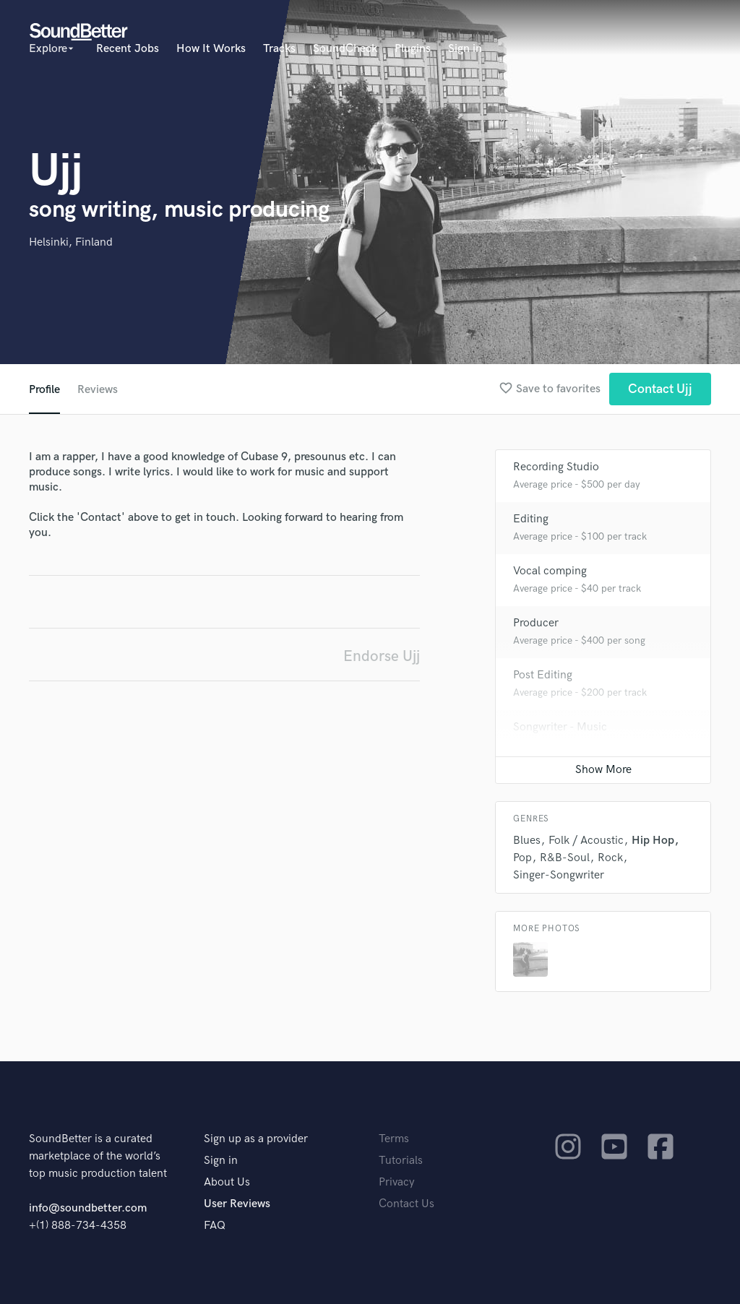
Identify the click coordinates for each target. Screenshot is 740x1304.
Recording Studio (556, 467)
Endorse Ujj (381, 656)
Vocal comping (550, 571)
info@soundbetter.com (88, 1208)
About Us (227, 1182)
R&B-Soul (565, 858)
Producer (536, 623)
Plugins (413, 49)
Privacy (397, 1182)
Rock (610, 858)
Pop (522, 858)
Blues (527, 840)
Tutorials (401, 1160)
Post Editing (542, 675)
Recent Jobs (127, 49)
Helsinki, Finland (71, 242)
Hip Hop (653, 840)
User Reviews (237, 1204)
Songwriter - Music (560, 727)
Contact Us (406, 1204)
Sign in (465, 49)
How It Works (211, 49)
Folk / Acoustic (586, 840)
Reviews (97, 390)
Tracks (279, 49)
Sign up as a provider (256, 1139)
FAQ (214, 1225)
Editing (530, 519)
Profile (44, 390)
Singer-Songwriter (558, 875)
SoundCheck (345, 49)
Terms (394, 1139)
